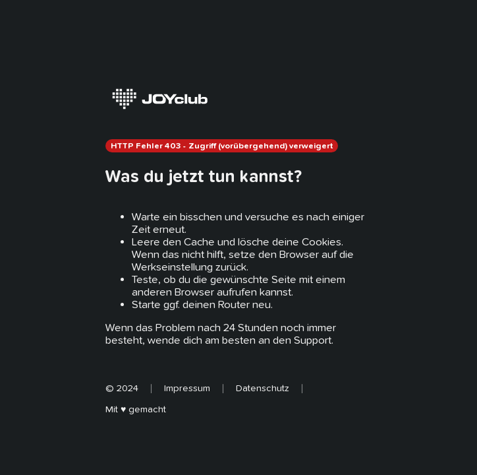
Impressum (187, 388)
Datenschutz (262, 388)
